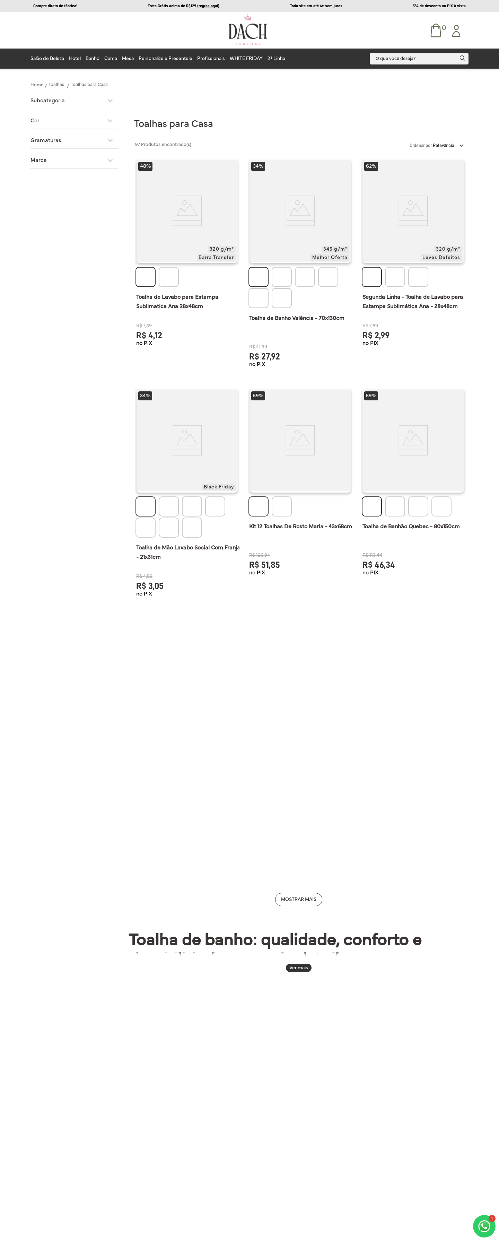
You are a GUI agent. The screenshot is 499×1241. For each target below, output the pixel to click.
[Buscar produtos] (463, 58)
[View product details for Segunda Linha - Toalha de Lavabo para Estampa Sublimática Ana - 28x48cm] (413, 262)
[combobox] (419, 58)
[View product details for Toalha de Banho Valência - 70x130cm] (300, 262)
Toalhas (56, 85)
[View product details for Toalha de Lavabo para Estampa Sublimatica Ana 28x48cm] (187, 262)
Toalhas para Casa (89, 85)
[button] (74, 100)
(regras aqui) (208, 6)
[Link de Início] (36, 85)
